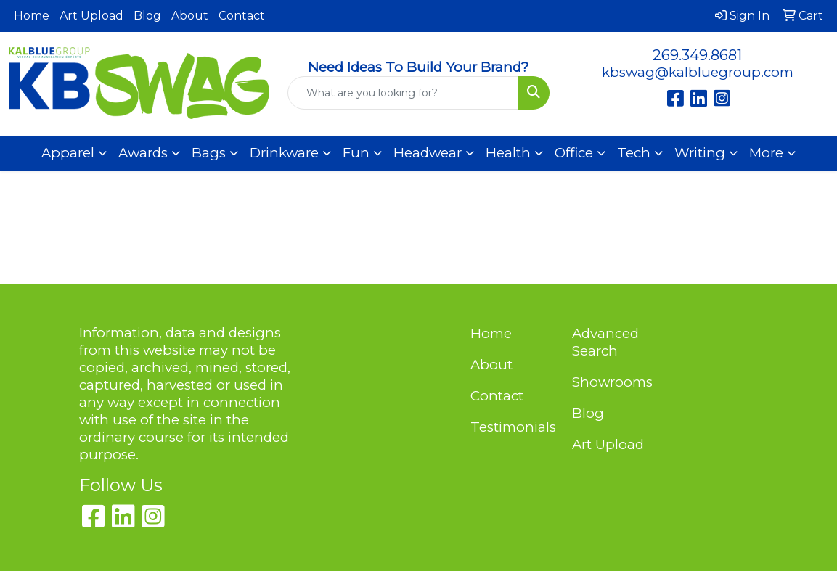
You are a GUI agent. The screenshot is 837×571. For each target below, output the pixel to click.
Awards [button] (143, 152)
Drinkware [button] (284, 152)
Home (31, 15)
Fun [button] (356, 152)
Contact (242, 15)
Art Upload (91, 15)
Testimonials (512, 427)
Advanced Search (605, 342)
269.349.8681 (697, 55)
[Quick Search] (402, 93)
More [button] (766, 152)
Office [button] (574, 152)
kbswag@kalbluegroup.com (697, 72)
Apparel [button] (67, 152)
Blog (147, 15)
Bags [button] (209, 152)
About (189, 15)
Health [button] (508, 152)
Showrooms (612, 382)
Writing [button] (699, 152)
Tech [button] (633, 152)
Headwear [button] (427, 152)
